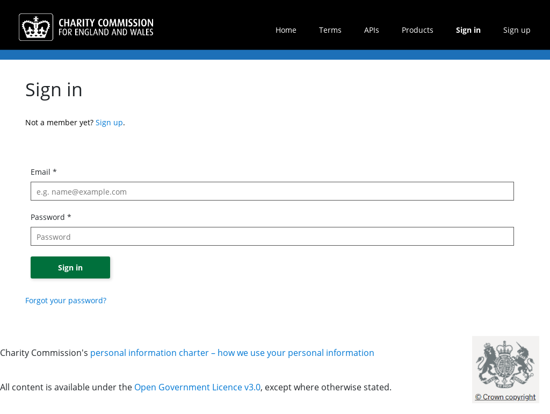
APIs (371, 30)
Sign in (468, 30)
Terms (330, 30)
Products (417, 30)
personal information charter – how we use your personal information (232, 353)
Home (286, 30)
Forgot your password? (65, 300)
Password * (51, 217)
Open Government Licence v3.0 (197, 387)
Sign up (517, 30)
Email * (44, 172)
